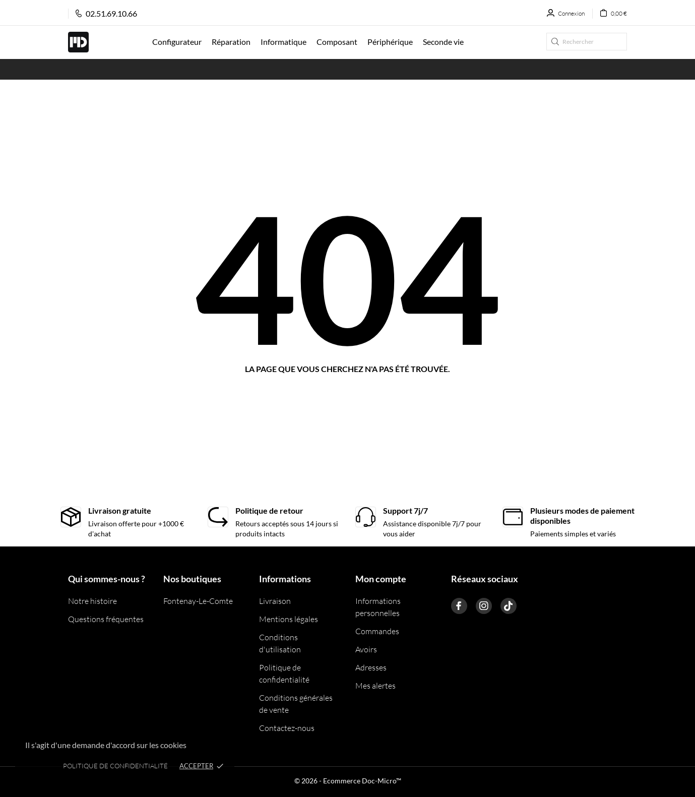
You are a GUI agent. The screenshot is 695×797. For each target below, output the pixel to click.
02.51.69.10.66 (106, 13)
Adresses (371, 667)
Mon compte (380, 578)
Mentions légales (288, 619)
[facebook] (459, 606)
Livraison (275, 601)
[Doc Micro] (102, 42)
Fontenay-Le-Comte (198, 601)
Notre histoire (92, 601)
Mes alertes (375, 686)
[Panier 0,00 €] (609, 14)
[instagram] (484, 606)
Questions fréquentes (106, 619)
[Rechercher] (586, 41)
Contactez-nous (286, 728)
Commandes (377, 631)
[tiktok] (508, 606)
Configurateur (177, 41)
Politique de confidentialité (115, 766)
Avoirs (366, 649)
